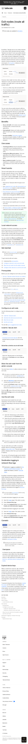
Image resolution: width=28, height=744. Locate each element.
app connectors (12, 218)
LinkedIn (4, 719)
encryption (11, 63)
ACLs (12, 289)
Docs (5, 12)
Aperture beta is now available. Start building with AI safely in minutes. (14, 2)
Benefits (3, 597)
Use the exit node (8, 322)
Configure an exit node (8, 607)
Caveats (3, 617)
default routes (22, 115)
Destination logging (17, 135)
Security (4, 673)
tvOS (19, 332)
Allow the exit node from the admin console (14, 265)
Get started (4, 603)
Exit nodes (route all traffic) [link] (19, 12)
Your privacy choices (9, 701)
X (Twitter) (5, 733)
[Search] (14, 16)
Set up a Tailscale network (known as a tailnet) (14, 276)
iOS (9, 409)
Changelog (5, 676)
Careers (4, 648)
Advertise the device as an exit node (13, 317)
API (2, 590)
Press (4, 651)
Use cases (3, 598)
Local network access (8, 602)
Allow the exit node (8, 320)
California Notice (6, 694)
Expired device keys (7, 618)
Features (10, 12)
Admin (11, 369)
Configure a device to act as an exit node (14, 263)
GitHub (4, 716)
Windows (5, 334)
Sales (4, 666)
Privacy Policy (6, 691)
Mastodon (5, 723)
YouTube (5, 729)
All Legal (4, 704)
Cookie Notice (6, 698)
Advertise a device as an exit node (12, 610)
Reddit (4, 726)
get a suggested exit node (15, 324)
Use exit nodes (13, 252)
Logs (10, 500)
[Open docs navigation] (2, 13)
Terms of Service (6, 687)
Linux (9, 332)
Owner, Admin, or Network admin (12, 207)
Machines (11, 380)
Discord (4, 712)
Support (4, 662)
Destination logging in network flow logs (10, 615)
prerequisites (15, 261)
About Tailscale (6, 644)
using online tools (10, 449)
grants (16, 289)
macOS (14, 332)
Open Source (6, 654)
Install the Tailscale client (10, 315)
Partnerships (5, 669)
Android (5, 332)
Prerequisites (6, 605)
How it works (4, 600)
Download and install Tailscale (9, 337)
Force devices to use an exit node (11, 191)
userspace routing (12, 539)
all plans (20, 31)
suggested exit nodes (10, 186)
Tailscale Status (6, 679)
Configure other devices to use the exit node (15, 267)
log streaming (15, 492)
